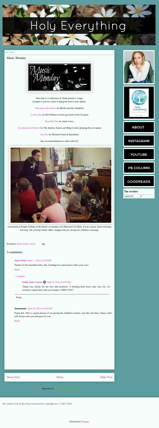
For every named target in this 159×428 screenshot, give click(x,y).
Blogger (85, 421)
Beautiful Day (52, 121)
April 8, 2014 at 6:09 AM (59, 282)
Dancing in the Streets (45, 108)
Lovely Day (36, 114)
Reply (17, 269)
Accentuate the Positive (29, 128)
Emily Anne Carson (26, 244)
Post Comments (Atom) (66, 388)
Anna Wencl (20, 260)
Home (60, 377)
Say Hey (44, 134)
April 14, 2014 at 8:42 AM (39, 308)
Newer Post (13, 377)
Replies (21, 276)
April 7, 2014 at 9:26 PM (39, 260)
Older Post (106, 377)
